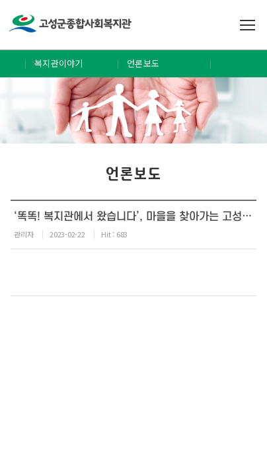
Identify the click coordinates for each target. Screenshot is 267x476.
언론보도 (143, 63)
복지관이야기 (58, 63)
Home (13, 63)
